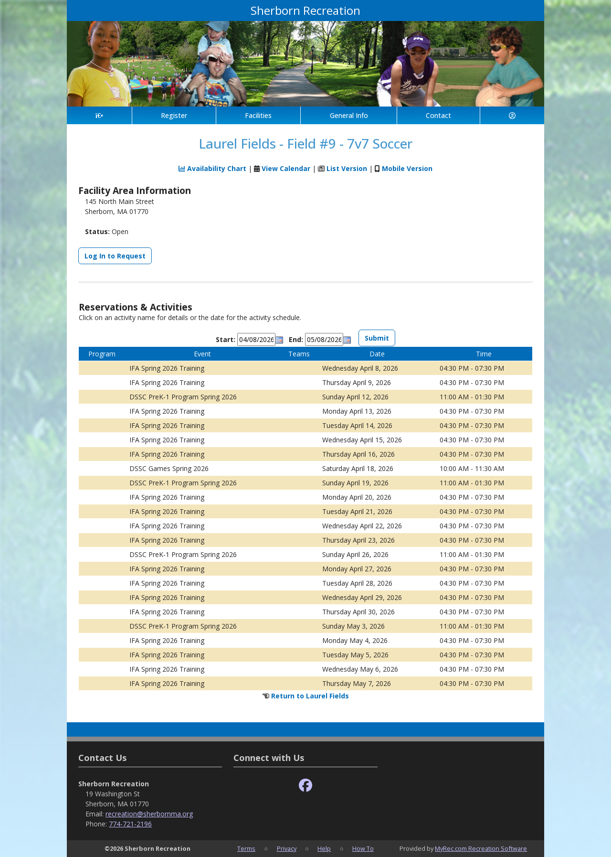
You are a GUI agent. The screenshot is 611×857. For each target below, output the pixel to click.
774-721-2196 (130, 823)
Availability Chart (212, 168)
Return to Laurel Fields (310, 695)
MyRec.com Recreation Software (481, 848)
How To (363, 848)
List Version (347, 168)
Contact (438, 115)
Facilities (258, 115)
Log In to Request (115, 255)
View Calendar (286, 168)
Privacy (286, 848)
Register (174, 115)
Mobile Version (407, 168)
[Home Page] (99, 115)
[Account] (512, 115)
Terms (246, 848)
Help (324, 848)
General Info (349, 115)
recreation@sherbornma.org (149, 813)
